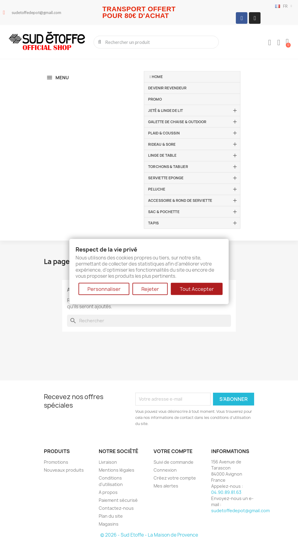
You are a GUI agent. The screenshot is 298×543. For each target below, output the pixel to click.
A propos (108, 492)
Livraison (108, 462)
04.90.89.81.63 (226, 492)
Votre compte (173, 451)
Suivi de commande (173, 462)
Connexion (165, 470)
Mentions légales (116, 470)
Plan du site (111, 516)
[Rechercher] (149, 321)
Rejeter (150, 289)
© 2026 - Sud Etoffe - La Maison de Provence (149, 535)
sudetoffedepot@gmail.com (240, 510)
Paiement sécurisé (118, 500)
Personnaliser (104, 289)
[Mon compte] (269, 43)
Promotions (56, 462)
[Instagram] (255, 18)
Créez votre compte (175, 478)
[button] (287, 42)
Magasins (109, 524)
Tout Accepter (197, 289)
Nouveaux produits (64, 470)
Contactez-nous (116, 508)
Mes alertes (166, 486)
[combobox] (156, 42)
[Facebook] (241, 18)
